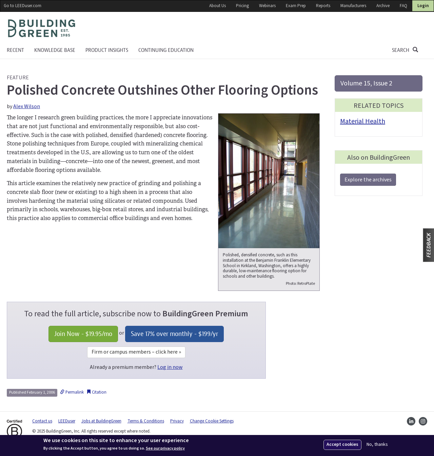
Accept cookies (342, 444)
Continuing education (166, 50)
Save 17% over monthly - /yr (174, 334)
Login (423, 6)
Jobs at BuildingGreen (101, 421)
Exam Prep (296, 6)
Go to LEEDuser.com (22, 6)
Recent (15, 50)
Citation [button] (96, 392)
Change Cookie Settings (212, 421)
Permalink (72, 392)
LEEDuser (66, 421)
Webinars (267, 6)
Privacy (177, 421)
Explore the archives (368, 179)
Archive (383, 6)
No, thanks (377, 444)
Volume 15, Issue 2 (366, 83)
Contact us (42, 421)
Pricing (242, 6)
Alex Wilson (26, 106)
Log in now (169, 367)
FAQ (403, 6)
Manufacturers (353, 6)
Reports (323, 6)
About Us (217, 6)
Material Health (362, 121)
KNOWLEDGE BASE (54, 50)
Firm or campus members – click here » (136, 352)
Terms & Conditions (145, 421)
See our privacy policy (165, 448)
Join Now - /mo (83, 334)
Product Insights (106, 50)
